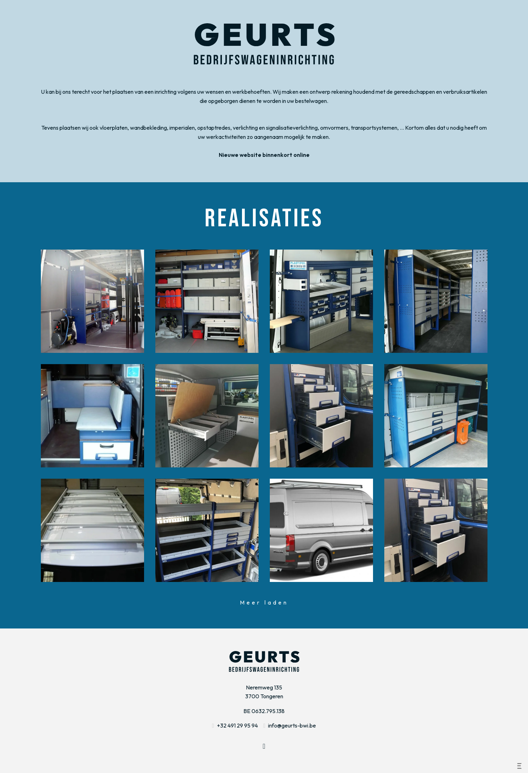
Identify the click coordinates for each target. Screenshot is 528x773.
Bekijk (92, 301)
